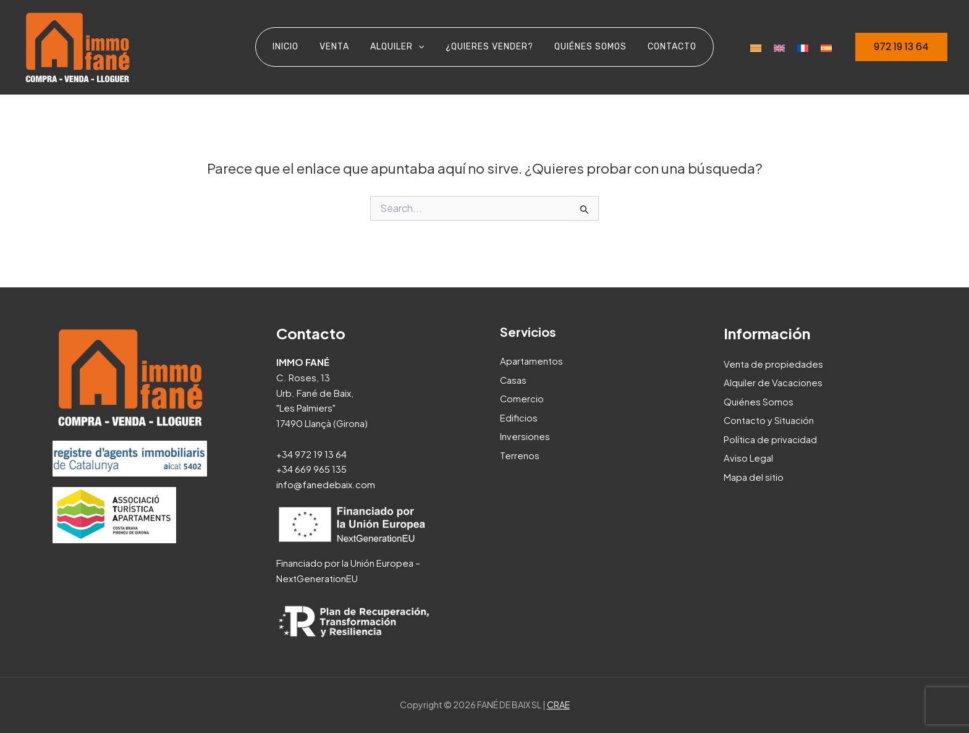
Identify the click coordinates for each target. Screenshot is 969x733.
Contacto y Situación (769, 419)
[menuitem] (756, 47)
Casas (513, 379)
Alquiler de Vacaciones (773, 382)
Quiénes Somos (758, 401)
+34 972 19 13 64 (311, 454)
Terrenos (520, 453)
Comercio (522, 398)
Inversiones (525, 435)
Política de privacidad (770, 438)
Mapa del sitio (754, 475)
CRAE (558, 704)
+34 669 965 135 (311, 469)
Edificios (519, 416)
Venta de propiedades (773, 364)
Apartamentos (531, 360)
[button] (901, 47)
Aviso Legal (748, 456)
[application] (420, 47)
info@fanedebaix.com (325, 484)
